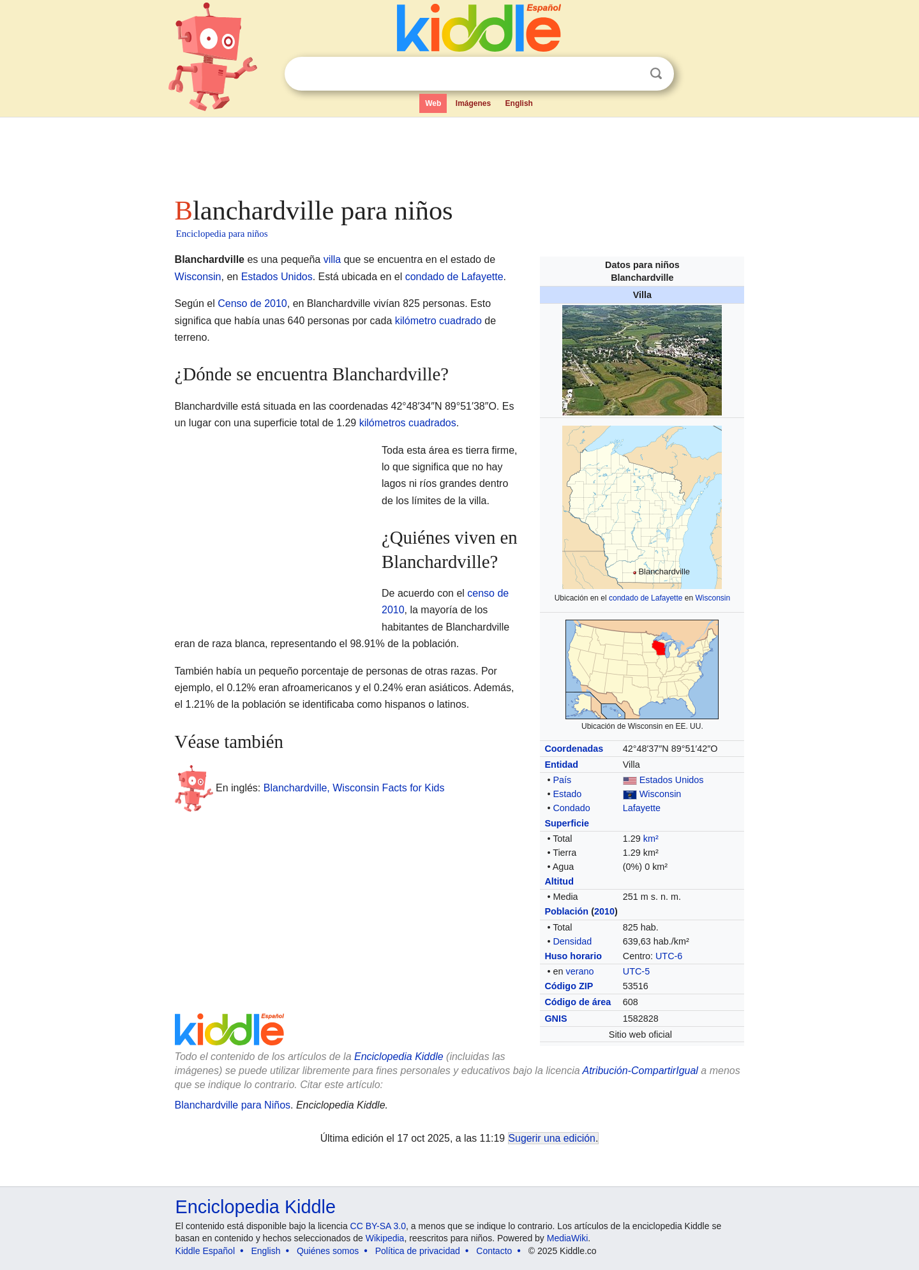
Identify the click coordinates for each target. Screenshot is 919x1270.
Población (566, 911)
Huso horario (573, 956)
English (519, 103)
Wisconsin (712, 598)
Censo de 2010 (252, 303)
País (562, 780)
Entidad (561, 764)
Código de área (577, 1002)
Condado (571, 808)
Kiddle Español (205, 1251)
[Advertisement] (459, 153)
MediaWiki (567, 1238)
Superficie (566, 823)
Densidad (572, 941)
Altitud (559, 881)
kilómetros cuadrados (407, 422)
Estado (567, 794)
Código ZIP (568, 986)
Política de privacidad (417, 1251)
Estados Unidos (671, 780)
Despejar (630, 74)
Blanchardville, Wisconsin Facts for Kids (354, 787)
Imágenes (473, 103)
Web (433, 103)
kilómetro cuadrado (438, 320)
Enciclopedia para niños (222, 233)
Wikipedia (385, 1238)
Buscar (656, 73)
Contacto (494, 1251)
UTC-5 (636, 971)
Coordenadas (573, 748)
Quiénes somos (328, 1251)
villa (332, 259)
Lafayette (642, 808)
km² (651, 838)
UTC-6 (668, 956)
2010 (604, 911)
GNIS (555, 1018)
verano (579, 971)
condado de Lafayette (645, 598)
